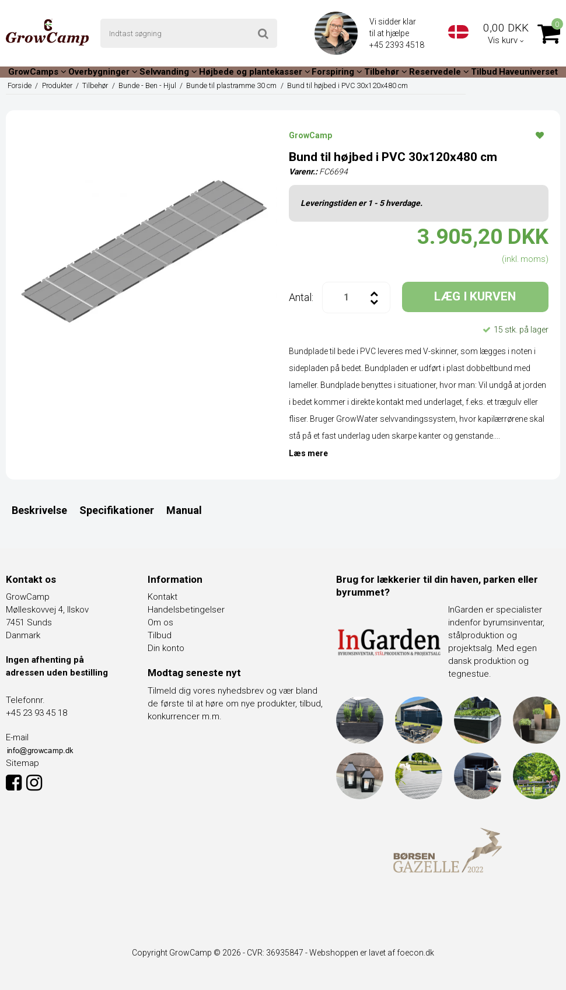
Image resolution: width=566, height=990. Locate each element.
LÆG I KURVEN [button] (475, 296)
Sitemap (22, 763)
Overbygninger (103, 72)
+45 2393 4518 (397, 45)
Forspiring (337, 72)
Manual (184, 510)
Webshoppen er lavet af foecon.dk (371, 952)
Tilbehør (385, 72)
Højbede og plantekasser (254, 72)
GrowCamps (37, 72)
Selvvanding (168, 72)
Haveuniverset (528, 72)
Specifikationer (116, 510)
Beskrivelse (39, 510)
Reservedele (439, 72)
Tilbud (484, 72)
